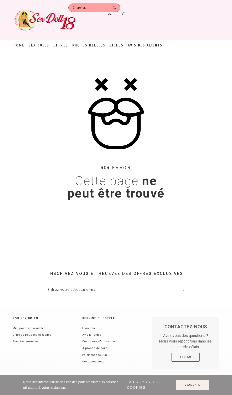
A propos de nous (94, 348)
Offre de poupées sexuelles (32, 334)
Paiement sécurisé (95, 354)
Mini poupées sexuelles (29, 328)
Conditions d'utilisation (98, 341)
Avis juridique (91, 334)
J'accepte (192, 384)
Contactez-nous (93, 361)
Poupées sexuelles (26, 341)
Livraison (88, 328)
